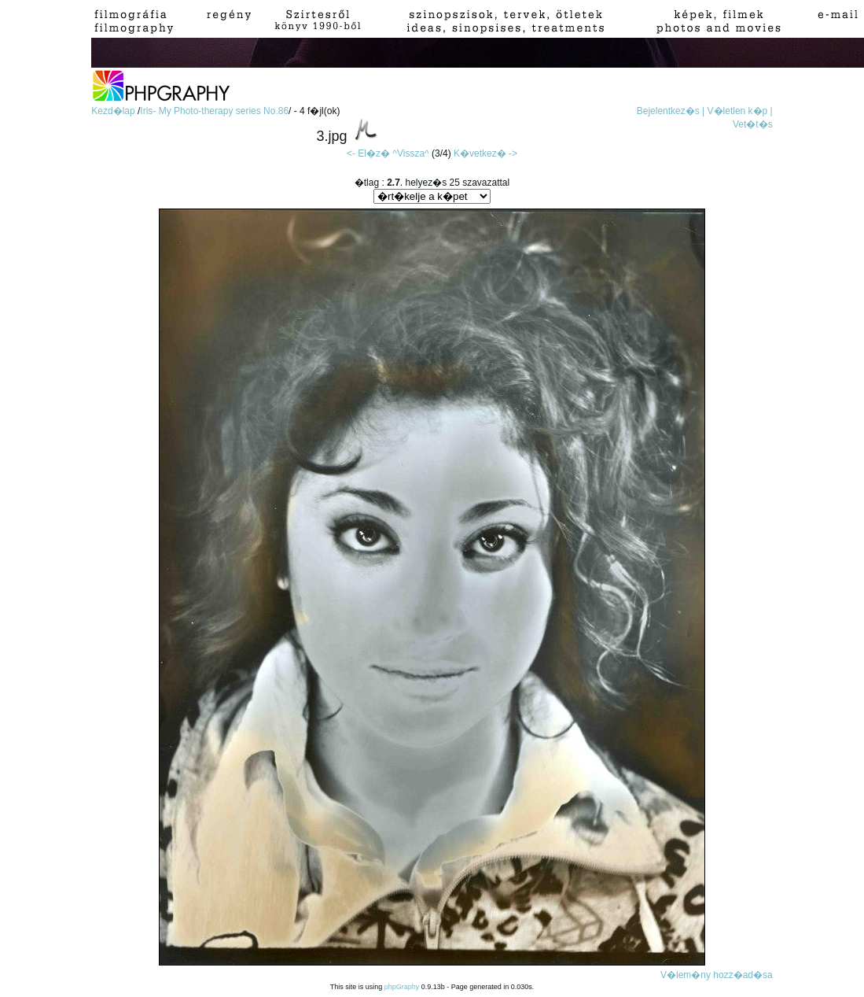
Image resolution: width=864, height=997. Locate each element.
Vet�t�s (753, 124)
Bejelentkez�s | (671, 110)
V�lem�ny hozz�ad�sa (716, 974)
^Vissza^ (410, 153)
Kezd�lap (114, 110)
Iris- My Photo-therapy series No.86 (214, 110)
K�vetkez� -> (485, 153)
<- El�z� (368, 153)
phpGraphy (402, 987)
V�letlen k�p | (740, 110)
